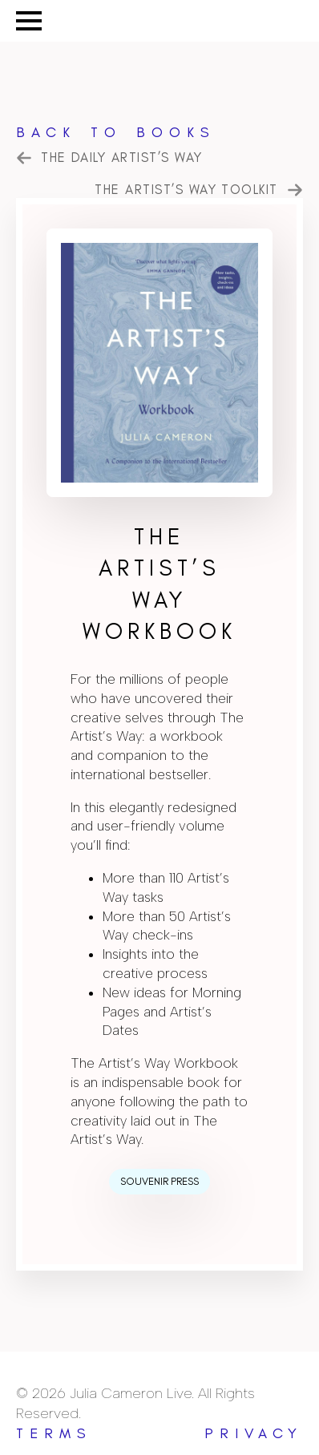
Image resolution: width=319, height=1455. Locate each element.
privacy (253, 1433)
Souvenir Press (159, 1181)
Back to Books (116, 132)
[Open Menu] (29, 21)
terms (54, 1433)
